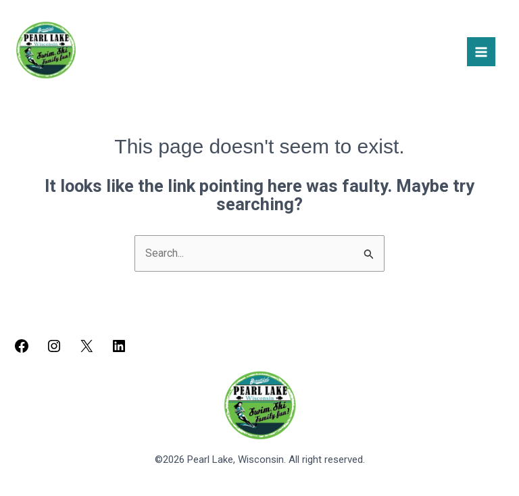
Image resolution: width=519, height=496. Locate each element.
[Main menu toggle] (481, 51)
